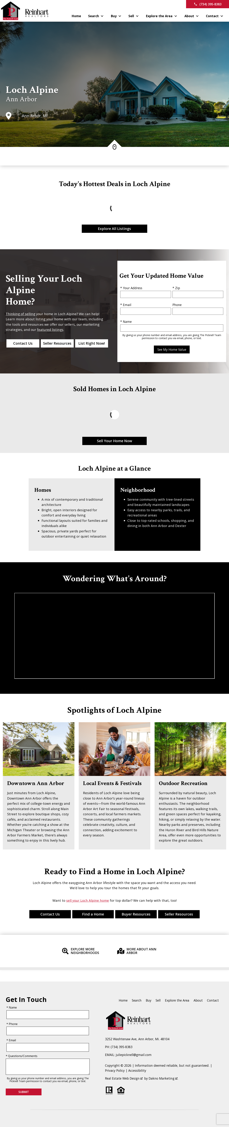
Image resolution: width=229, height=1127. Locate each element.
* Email (125, 305)
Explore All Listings (114, 228)
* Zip (176, 288)
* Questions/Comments (21, 1056)
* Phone (12, 1024)
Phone (177, 305)
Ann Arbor (21, 99)
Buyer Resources (136, 914)
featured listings (50, 329)
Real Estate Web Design (124, 1078)
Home (76, 16)
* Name (126, 321)
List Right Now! (91, 343)
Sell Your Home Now (114, 440)
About (198, 1000)
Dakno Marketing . (163, 1078)
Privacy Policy (115, 1070)
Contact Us (23, 343)
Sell (158, 1000)
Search (137, 1000)
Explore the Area (177, 1000)
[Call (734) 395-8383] (207, 4)
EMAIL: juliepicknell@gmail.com (128, 1055)
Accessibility (137, 1070)
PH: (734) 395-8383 (118, 1047)
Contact (213, 1000)
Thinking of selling (20, 314)
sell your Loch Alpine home (87, 900)
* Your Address (131, 288)
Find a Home (93, 914)
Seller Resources (57, 343)
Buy (148, 1000)
